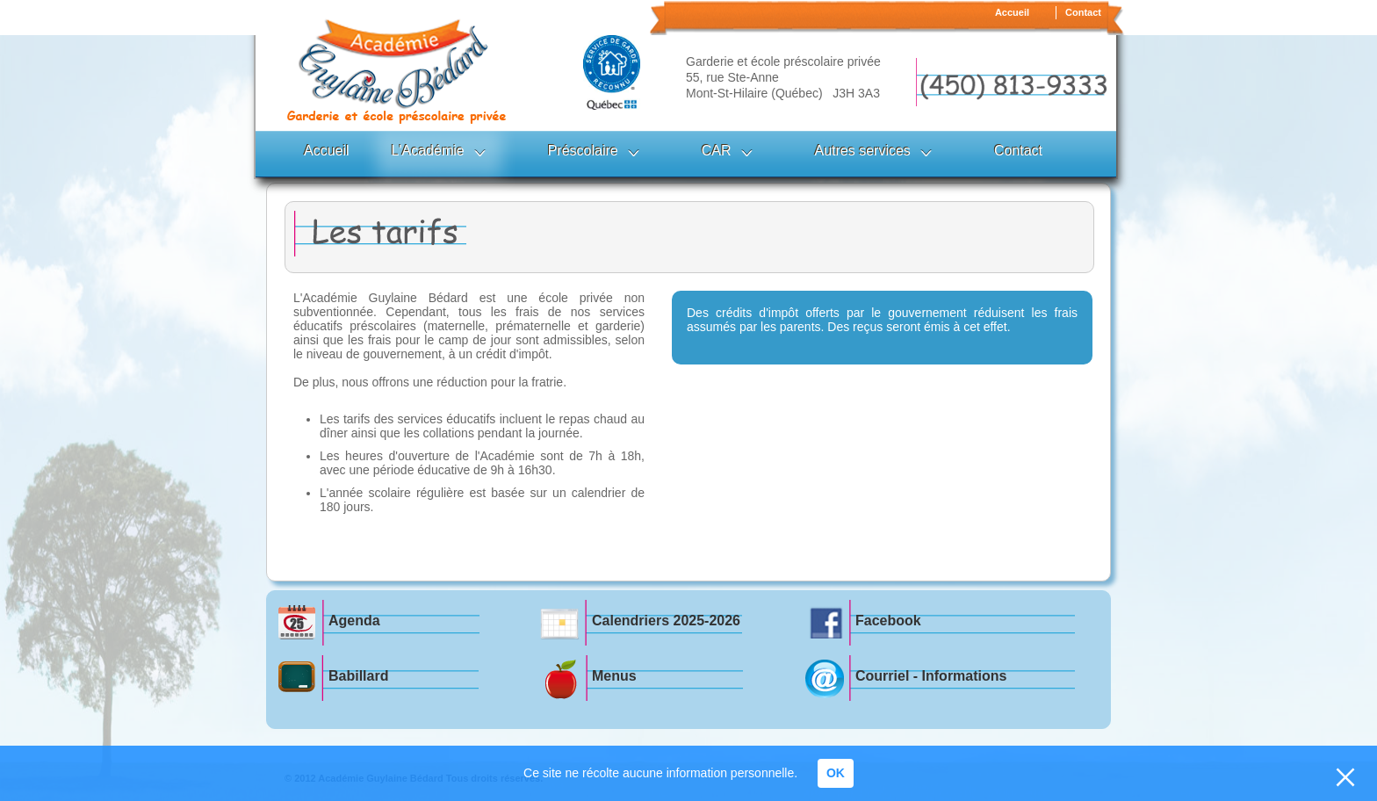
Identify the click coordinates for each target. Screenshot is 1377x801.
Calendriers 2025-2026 (666, 620)
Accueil (1012, 12)
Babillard (358, 675)
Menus (614, 675)
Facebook (888, 620)
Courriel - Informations (930, 675)
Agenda (354, 620)
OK (835, 773)
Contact (1083, 12)
